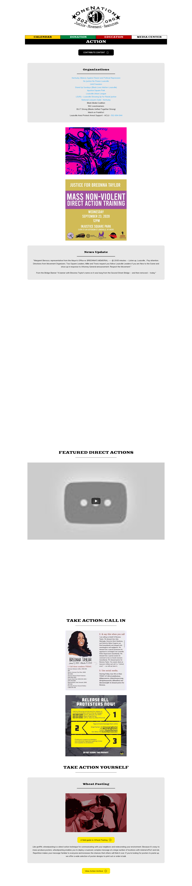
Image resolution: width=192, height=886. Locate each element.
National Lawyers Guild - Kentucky (96, 100)
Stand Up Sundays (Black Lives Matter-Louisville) (96, 87)
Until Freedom (96, 84)
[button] (96, 52)
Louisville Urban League (96, 93)
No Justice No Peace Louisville (96, 81)
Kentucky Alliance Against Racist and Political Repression (96, 78)
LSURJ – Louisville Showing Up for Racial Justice (96, 96)
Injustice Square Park (96, 90)
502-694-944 (116, 115)
